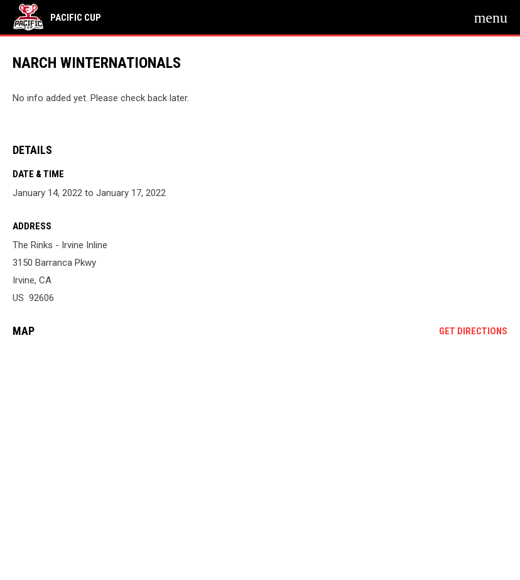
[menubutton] (490, 17)
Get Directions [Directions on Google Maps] (473, 331)
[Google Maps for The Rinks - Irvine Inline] (260, 443)
